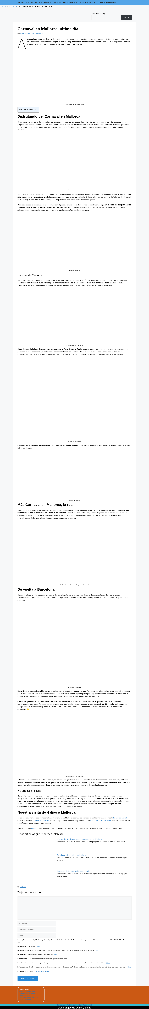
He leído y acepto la (36, 971)
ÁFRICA (73, 2)
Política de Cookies (74, 1005)
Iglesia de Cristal (120, 818)
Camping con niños (24, 995)
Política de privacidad (45, 971)
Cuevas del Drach (42, 820)
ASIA (55, 2)
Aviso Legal (87, 1005)
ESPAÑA (47, 2)
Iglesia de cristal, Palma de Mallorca (71, 855)
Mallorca (13, 6)
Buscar (126, 17)
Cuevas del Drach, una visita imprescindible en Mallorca (79, 839)
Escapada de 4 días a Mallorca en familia (73, 871)
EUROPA (64, 2)
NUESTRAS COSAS (97, 2)
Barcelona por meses (25, 999)
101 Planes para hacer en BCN (27, 991)
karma (33, 828)
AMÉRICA (83, 2)
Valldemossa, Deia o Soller (100, 820)
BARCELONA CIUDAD (33, 2)
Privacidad (61, 1005)
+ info (38, 946)
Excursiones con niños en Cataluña (28, 997)
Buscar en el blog (98, 13)
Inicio (3, 6)
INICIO (20, 2)
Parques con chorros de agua (27, 993)
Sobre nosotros (111, 2)
